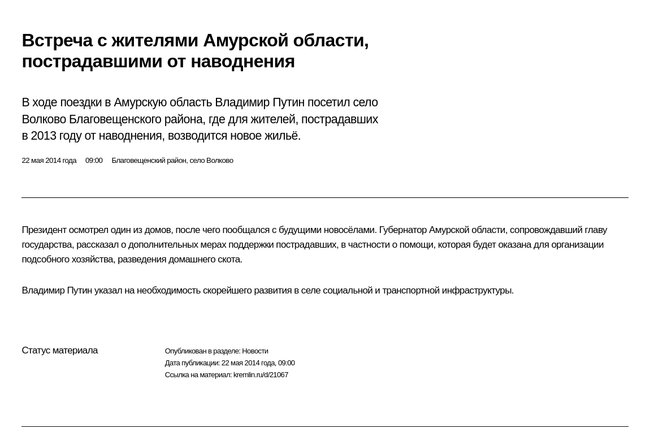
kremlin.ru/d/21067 (260, 374)
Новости (255, 351)
